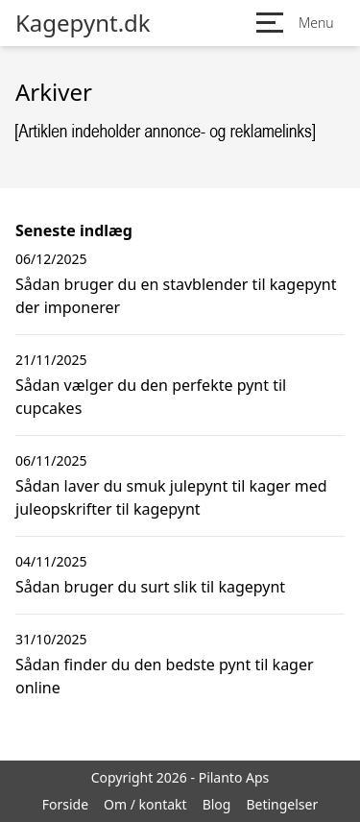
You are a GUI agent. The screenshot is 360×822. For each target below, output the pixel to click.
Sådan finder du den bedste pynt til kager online (164, 676)
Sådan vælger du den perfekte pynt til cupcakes (150, 397)
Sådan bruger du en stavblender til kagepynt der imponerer (176, 296)
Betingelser (282, 804)
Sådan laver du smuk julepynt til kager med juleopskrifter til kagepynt (171, 497)
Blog (217, 804)
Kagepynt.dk (83, 23)
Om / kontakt (145, 804)
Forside (65, 804)
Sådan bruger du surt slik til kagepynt (150, 586)
